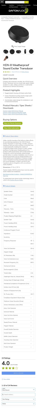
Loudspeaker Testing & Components (10, 17)
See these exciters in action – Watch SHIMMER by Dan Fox (17, 175)
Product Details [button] (9, 186)
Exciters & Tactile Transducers (13, 18)
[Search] (14, 2)
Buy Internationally (11, 128)
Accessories (24, 7)
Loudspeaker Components (23, 5)
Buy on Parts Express (12, 123)
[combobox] (18, 389)
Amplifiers (11, 5)
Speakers (3, 5)
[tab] (18, 136)
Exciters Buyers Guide (16, 180)
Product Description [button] (10, 136)
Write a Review (25, 72)
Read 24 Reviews (16, 72)
